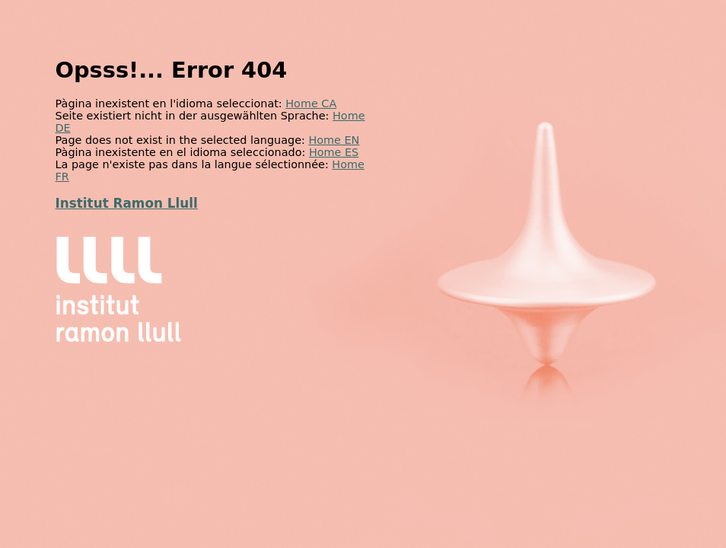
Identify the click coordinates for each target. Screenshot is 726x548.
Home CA (310, 103)
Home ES (333, 152)
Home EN (333, 140)
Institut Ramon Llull (127, 203)
